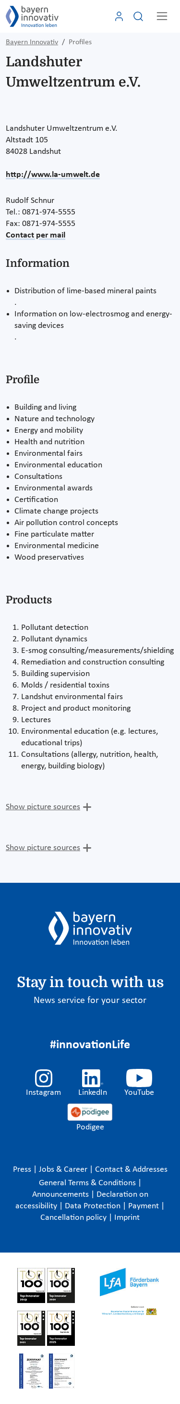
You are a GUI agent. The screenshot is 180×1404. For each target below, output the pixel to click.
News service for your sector (90, 1000)
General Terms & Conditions (88, 1183)
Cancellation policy (74, 1217)
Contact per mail (35, 235)
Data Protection (93, 1206)
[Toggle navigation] (162, 16)
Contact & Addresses (131, 1169)
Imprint (127, 1217)
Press (23, 1169)
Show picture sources (43, 807)
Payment (144, 1206)
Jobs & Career (64, 1169)
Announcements (61, 1194)
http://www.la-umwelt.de (53, 174)
